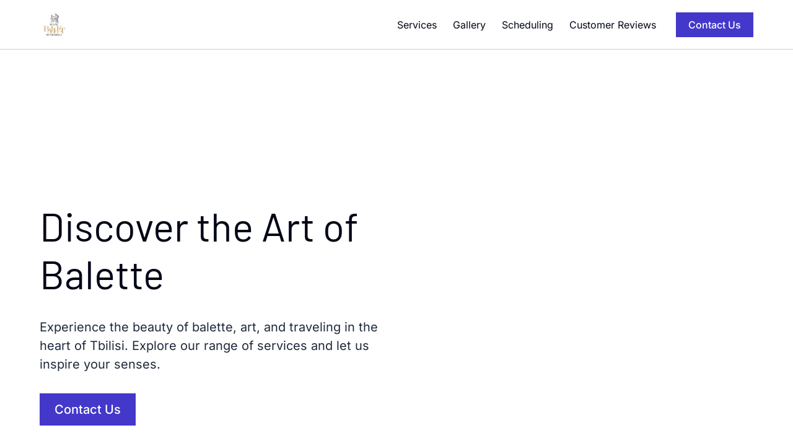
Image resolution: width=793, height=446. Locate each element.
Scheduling (527, 25)
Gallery (469, 25)
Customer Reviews (612, 25)
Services (417, 25)
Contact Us (714, 25)
